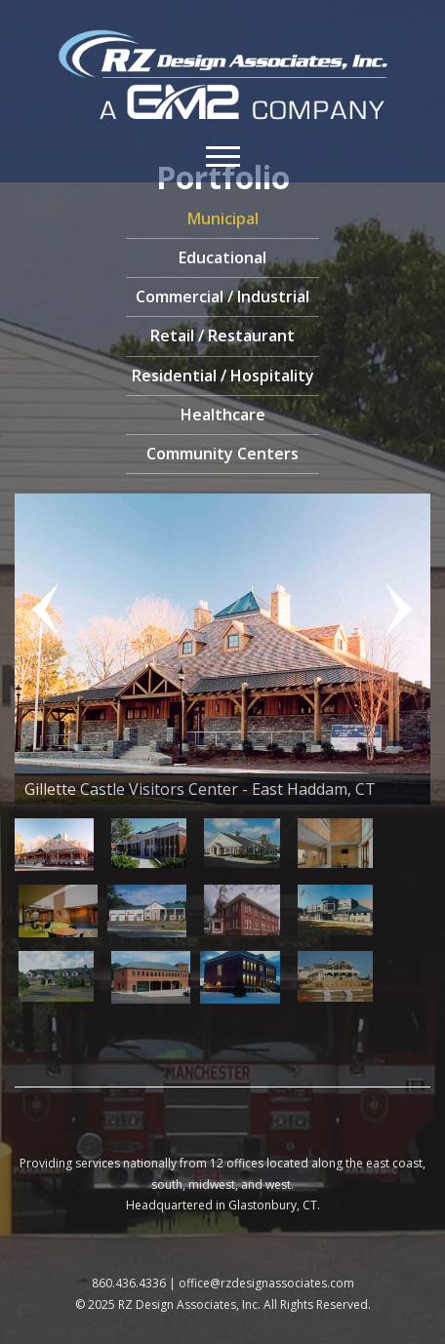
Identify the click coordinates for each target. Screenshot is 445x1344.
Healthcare (223, 414)
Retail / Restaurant (222, 335)
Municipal (223, 218)
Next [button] (391, 612)
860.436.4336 (129, 1283)
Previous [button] (53, 612)
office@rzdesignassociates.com (266, 1283)
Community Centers (222, 453)
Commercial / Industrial (222, 296)
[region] (222, 751)
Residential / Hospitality (223, 375)
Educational (222, 257)
